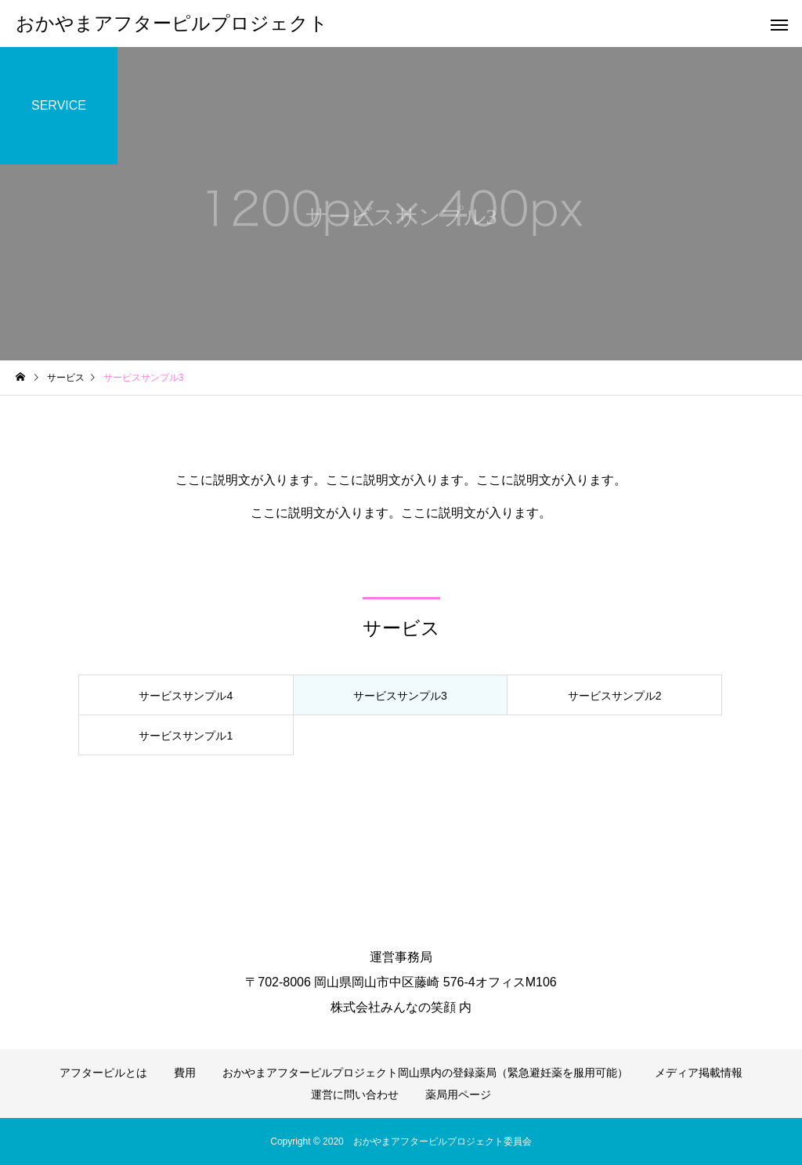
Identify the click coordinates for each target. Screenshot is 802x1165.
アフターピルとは (103, 1072)
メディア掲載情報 (698, 1072)
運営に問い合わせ (355, 1094)
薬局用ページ (458, 1094)
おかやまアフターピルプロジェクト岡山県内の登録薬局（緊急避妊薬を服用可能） (425, 1072)
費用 (185, 1072)
